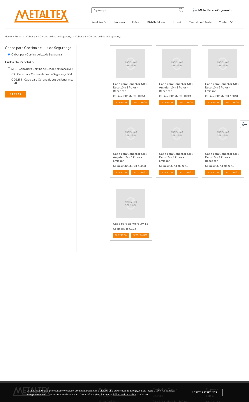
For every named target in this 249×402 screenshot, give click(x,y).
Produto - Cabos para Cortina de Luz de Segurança (43, 36)
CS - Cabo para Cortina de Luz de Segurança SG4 (41, 74)
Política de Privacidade (124, 394)
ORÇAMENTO (121, 102)
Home (8, 36)
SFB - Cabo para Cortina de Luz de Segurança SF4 (42, 68)
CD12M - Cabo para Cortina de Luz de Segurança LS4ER (42, 81)
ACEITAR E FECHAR (204, 392)
